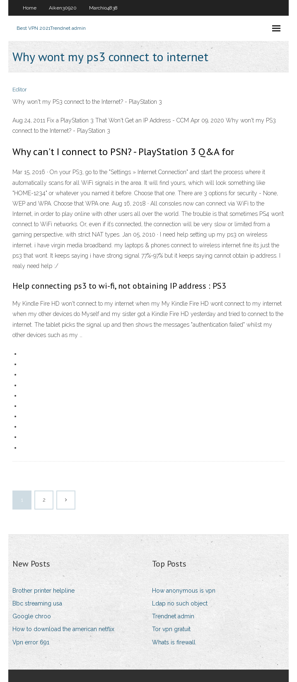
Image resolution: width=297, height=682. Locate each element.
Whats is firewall (174, 642)
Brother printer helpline (43, 590)
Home (29, 8)
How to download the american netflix (63, 629)
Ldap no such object (180, 603)
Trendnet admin (173, 616)
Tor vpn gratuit (171, 629)
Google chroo (31, 616)
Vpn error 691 (30, 642)
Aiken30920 (63, 8)
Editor (19, 89)
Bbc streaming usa (37, 603)
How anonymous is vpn (183, 590)
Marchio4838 (103, 8)
